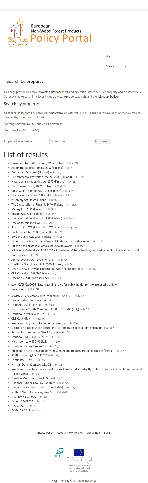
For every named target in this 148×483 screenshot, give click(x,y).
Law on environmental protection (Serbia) (37, 387)
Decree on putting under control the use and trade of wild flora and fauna (56, 328)
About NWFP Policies (70, 432)
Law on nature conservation (28, 300)
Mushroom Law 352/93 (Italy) (29, 341)
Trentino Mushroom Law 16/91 (30, 378)
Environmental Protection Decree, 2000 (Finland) (41, 177)
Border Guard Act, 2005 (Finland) (31, 236)
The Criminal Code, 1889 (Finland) (32, 186)
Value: (55, 141)
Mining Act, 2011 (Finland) (27, 209)
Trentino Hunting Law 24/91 (28, 346)
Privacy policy (44, 432)
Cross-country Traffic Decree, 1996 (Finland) (38, 163)
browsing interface (50, 92)
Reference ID (58, 113)
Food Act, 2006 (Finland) (26, 305)
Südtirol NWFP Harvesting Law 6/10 (33, 392)
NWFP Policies (60, 480)
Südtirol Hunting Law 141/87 (29, 355)
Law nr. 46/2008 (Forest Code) (30, 278)
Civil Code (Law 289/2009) (27, 273)
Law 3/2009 (18, 406)
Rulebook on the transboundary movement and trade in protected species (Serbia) (62, 350)
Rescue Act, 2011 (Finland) (27, 213)
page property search (73, 96)
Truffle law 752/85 (22, 360)
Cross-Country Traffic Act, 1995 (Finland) (36, 191)
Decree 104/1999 (22, 401)
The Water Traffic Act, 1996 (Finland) (34, 195)
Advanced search (116, 66)
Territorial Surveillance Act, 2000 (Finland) (37, 264)
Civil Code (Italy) (21, 318)
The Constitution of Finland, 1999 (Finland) (37, 204)
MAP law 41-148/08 (23, 396)
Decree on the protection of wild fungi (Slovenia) (41, 295)
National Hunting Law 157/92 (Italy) (33, 383)
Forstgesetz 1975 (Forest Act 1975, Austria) (38, 227)
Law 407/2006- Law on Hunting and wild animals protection (48, 269)
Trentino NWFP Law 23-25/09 (29, 337)
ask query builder (108, 96)
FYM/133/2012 (20, 410)
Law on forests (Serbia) (25, 223)
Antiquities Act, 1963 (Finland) (30, 172)
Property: (10, 141)
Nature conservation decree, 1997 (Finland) (38, 181)
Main (108, 56)
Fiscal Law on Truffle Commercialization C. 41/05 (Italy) (45, 309)
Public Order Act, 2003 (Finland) (31, 232)
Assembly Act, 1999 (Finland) (29, 200)
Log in (107, 432)
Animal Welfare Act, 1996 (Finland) (33, 259)
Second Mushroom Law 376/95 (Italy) (34, 332)
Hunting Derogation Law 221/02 (31, 364)
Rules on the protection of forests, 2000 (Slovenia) (42, 246)
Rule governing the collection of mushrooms (38, 323)
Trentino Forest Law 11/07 (27, 314)
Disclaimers (94, 432)
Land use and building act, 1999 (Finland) (36, 218)
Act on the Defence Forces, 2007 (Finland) (37, 168)
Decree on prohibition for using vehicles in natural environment (50, 241)
